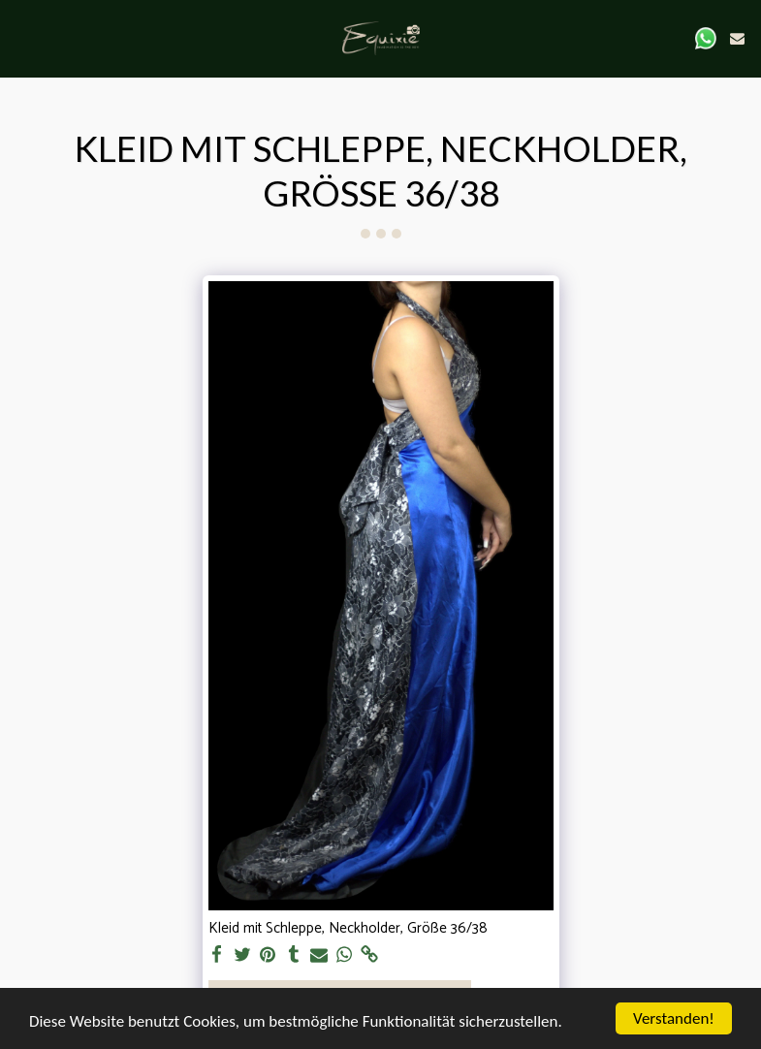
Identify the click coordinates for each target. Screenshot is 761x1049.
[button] (21, 37)
